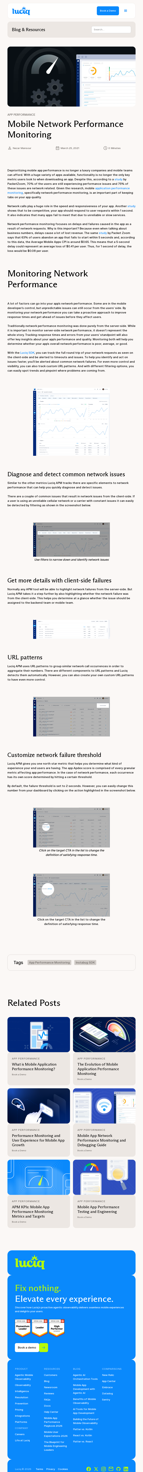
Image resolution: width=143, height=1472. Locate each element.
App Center (109, 1381)
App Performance (21, 114)
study (119, 179)
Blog (46, 1381)
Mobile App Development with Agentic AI (84, 1389)
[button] (125, 10)
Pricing (19, 1409)
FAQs (47, 1399)
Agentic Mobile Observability (24, 1377)
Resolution (21, 1397)
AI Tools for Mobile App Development (84, 1411)
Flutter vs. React (83, 1441)
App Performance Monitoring (49, 962)
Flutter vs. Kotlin (83, 1429)
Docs (47, 1405)
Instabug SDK (85, 962)
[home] (21, 11)
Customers (50, 1375)
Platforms (21, 1422)
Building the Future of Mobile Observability (85, 1421)
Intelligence (22, 1391)
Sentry (106, 1399)
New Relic (108, 1375)
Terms (39, 1469)
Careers (20, 1434)
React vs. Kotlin (82, 1435)
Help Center (51, 1412)
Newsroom (50, 1387)
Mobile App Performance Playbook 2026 (53, 1421)
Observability (23, 1385)
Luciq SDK (27, 352)
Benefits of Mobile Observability (84, 1401)
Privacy (50, 1469)
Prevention (21, 1403)
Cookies (63, 1469)
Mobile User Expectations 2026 (56, 1434)
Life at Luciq (22, 1440)
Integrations (22, 1415)
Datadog (107, 1393)
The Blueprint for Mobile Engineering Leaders (55, 1446)
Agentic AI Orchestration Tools (85, 1377)
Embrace (107, 1387)
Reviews (49, 1393)
